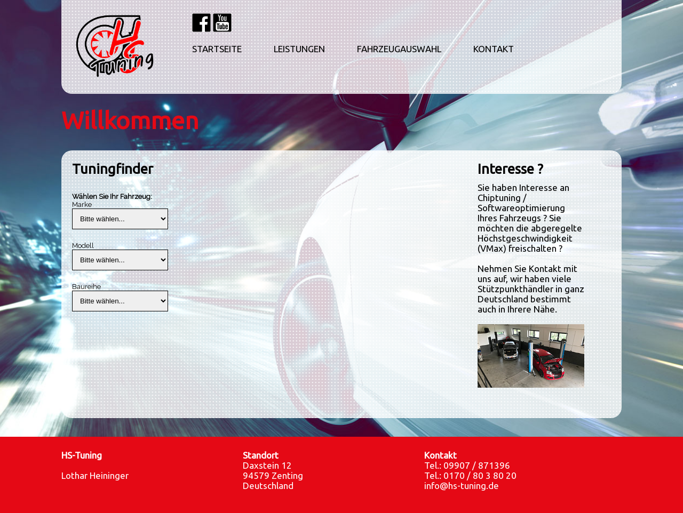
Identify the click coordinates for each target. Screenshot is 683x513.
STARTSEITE (217, 49)
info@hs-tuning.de (461, 485)
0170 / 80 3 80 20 (480, 475)
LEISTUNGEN (299, 49)
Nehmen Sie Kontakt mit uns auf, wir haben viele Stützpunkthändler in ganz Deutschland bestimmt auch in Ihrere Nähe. (531, 288)
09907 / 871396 (476, 465)
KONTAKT (493, 49)
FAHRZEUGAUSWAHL (399, 49)
